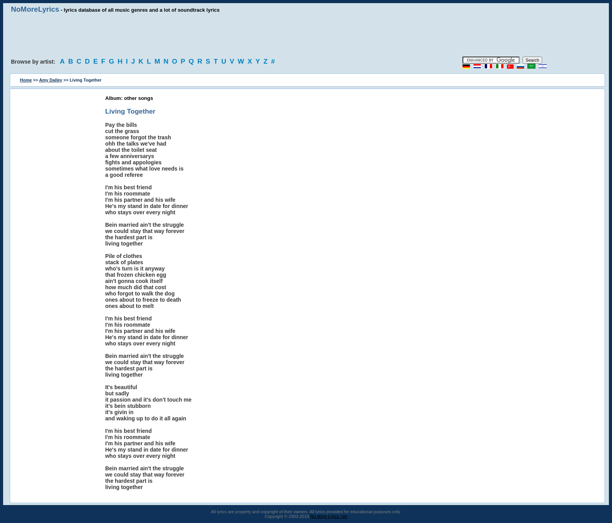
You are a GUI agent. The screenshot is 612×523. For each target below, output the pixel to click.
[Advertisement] (306, 35)
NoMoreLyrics (35, 9)
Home (26, 80)
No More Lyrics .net (328, 516)
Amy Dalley (50, 80)
